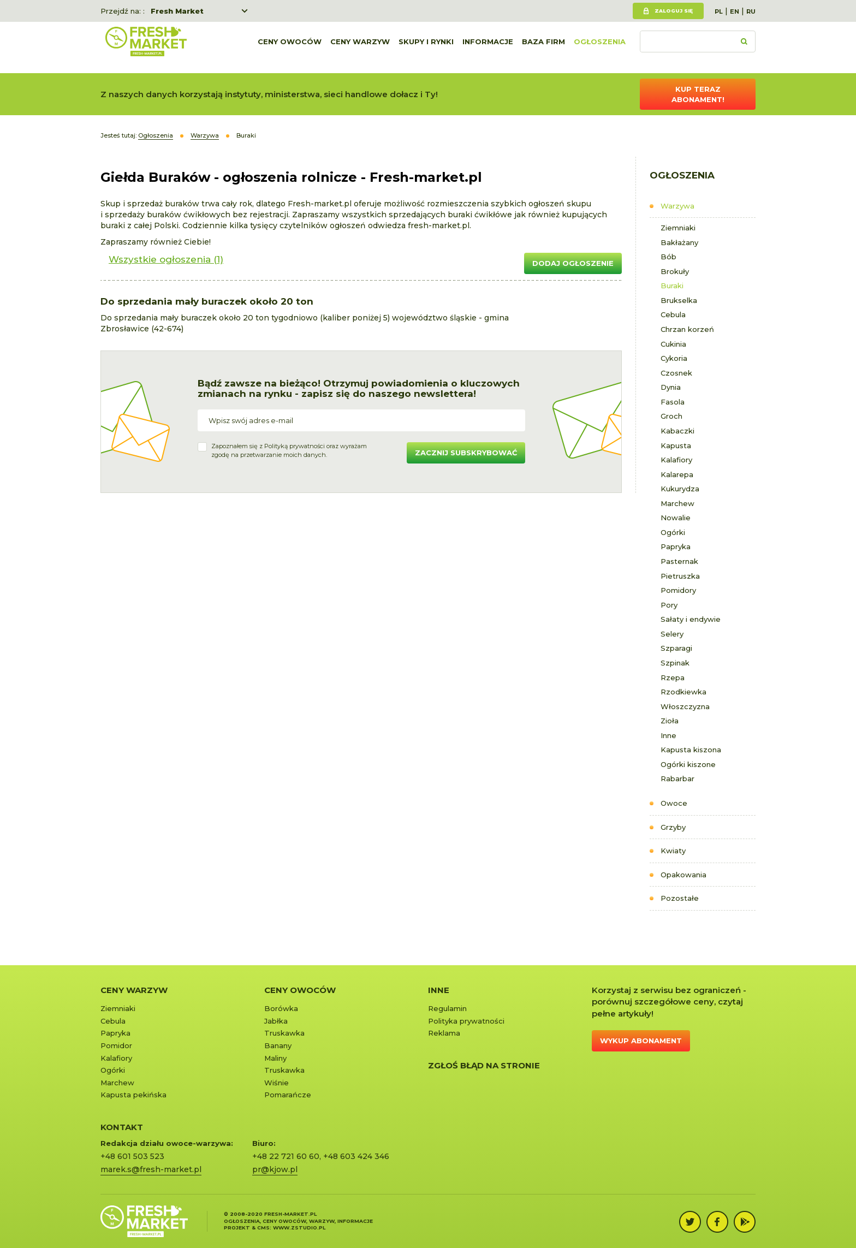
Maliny (275, 1058)
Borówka (281, 1008)
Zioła (670, 720)
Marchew (677, 503)
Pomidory (678, 590)
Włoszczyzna (685, 706)
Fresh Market (177, 11)
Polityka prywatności (466, 1021)
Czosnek (676, 373)
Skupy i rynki (426, 47)
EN (734, 11)
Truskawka (284, 1033)
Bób (668, 256)
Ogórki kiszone (688, 764)
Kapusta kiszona (691, 749)
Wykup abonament (641, 1040)
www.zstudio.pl (299, 1228)
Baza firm (543, 47)
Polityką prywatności (294, 446)
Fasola (673, 401)
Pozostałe (680, 898)
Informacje (487, 47)
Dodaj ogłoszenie (573, 263)
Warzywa (677, 205)
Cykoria (674, 358)
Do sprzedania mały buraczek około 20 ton (206, 301)
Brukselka (679, 300)
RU (751, 11)
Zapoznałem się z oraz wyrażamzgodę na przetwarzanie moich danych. (289, 450)
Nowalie (676, 517)
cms (263, 1228)
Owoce (674, 803)
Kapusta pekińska (133, 1094)
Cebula (673, 314)
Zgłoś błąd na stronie (484, 1065)
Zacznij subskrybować (466, 452)
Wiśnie (276, 1082)
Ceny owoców (290, 47)
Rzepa (673, 677)
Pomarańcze (287, 1094)
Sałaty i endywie (691, 619)
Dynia (671, 387)
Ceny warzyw (360, 47)
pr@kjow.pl (275, 1169)
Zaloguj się (674, 11)
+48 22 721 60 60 (285, 1156)
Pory (669, 605)
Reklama (444, 1033)
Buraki (672, 285)
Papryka (676, 546)
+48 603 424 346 (356, 1156)
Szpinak (675, 662)
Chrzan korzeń (687, 329)
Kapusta (676, 445)
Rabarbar (677, 778)
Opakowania (683, 874)
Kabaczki (677, 430)
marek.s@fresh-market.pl (150, 1169)
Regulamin (447, 1008)
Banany (278, 1045)
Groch (671, 416)
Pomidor (116, 1045)
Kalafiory (676, 459)
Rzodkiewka (683, 691)
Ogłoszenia (600, 47)
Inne (668, 735)
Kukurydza (680, 488)
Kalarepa (677, 474)
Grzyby (673, 827)
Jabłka (276, 1021)
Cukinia (673, 344)
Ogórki (673, 532)
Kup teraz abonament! (697, 94)
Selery (672, 633)
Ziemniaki (678, 227)
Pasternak (679, 561)
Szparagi (676, 648)
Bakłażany (679, 242)
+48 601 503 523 (132, 1156)
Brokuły (675, 271)
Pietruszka (680, 576)
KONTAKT (121, 1127)
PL (719, 11)
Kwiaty (673, 850)
